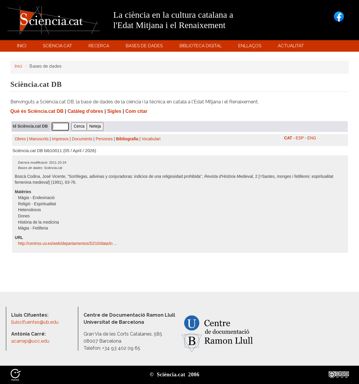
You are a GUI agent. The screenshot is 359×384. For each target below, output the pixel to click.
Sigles (114, 111)
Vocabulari (151, 139)
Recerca (100, 47)
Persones (104, 139)
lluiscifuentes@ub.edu (35, 322)
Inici (21, 45)
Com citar (136, 111)
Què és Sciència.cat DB (36, 111)
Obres (20, 139)
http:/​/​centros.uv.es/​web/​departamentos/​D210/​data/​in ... (68, 243)
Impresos (60, 139)
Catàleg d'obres (85, 111)
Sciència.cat (58, 47)
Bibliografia (127, 139)
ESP (300, 138)
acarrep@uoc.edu (30, 341)
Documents (82, 139)
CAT (288, 138)
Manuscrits (39, 139)
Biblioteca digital (201, 47)
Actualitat (291, 47)
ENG (311, 138)
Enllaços (249, 45)
